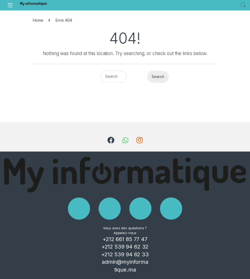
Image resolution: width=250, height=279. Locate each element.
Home (38, 20)
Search (243, 5)
